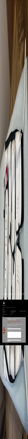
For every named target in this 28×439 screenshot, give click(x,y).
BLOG (3, 309)
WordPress (7, 345)
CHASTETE (4, 305)
